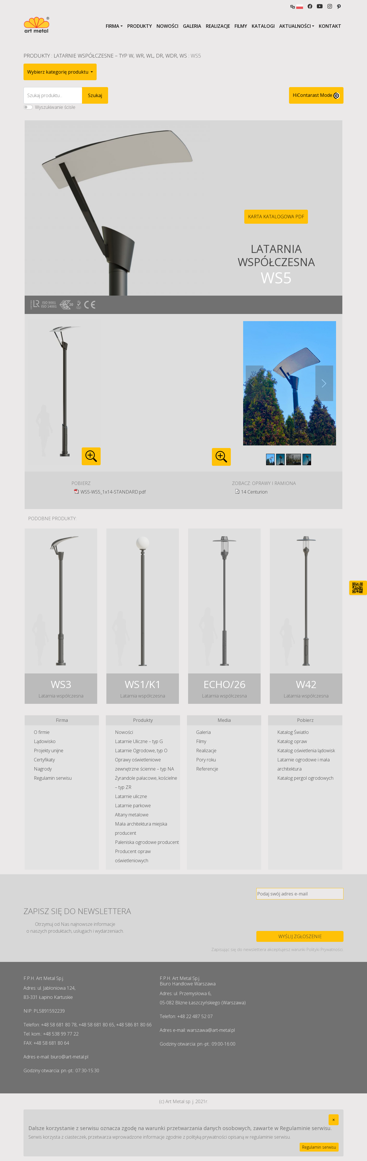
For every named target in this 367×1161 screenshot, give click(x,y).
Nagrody (43, 769)
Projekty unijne (48, 750)
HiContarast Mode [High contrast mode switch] (316, 95)
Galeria (192, 26)
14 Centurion (254, 492)
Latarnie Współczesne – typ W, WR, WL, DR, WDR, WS (120, 55)
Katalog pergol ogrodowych (305, 778)
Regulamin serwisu (53, 778)
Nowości (167, 26)
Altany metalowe (132, 815)
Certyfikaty (44, 760)
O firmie (42, 732)
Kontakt (330, 26)
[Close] (334, 1119)
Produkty (139, 26)
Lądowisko (45, 741)
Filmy (241, 26)
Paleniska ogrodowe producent (147, 842)
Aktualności (295, 26)
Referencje (207, 769)
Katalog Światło (293, 732)
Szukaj (95, 95)
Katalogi (263, 26)
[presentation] (299, 915)
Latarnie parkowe (133, 805)
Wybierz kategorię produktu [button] (58, 72)
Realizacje (218, 26)
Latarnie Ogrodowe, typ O (141, 750)
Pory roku (206, 760)
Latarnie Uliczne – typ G (139, 741)
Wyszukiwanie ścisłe (55, 107)
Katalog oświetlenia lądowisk (306, 750)
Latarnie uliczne (131, 796)
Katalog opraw (292, 741)
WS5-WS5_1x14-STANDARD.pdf (113, 492)
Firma (112, 26)
